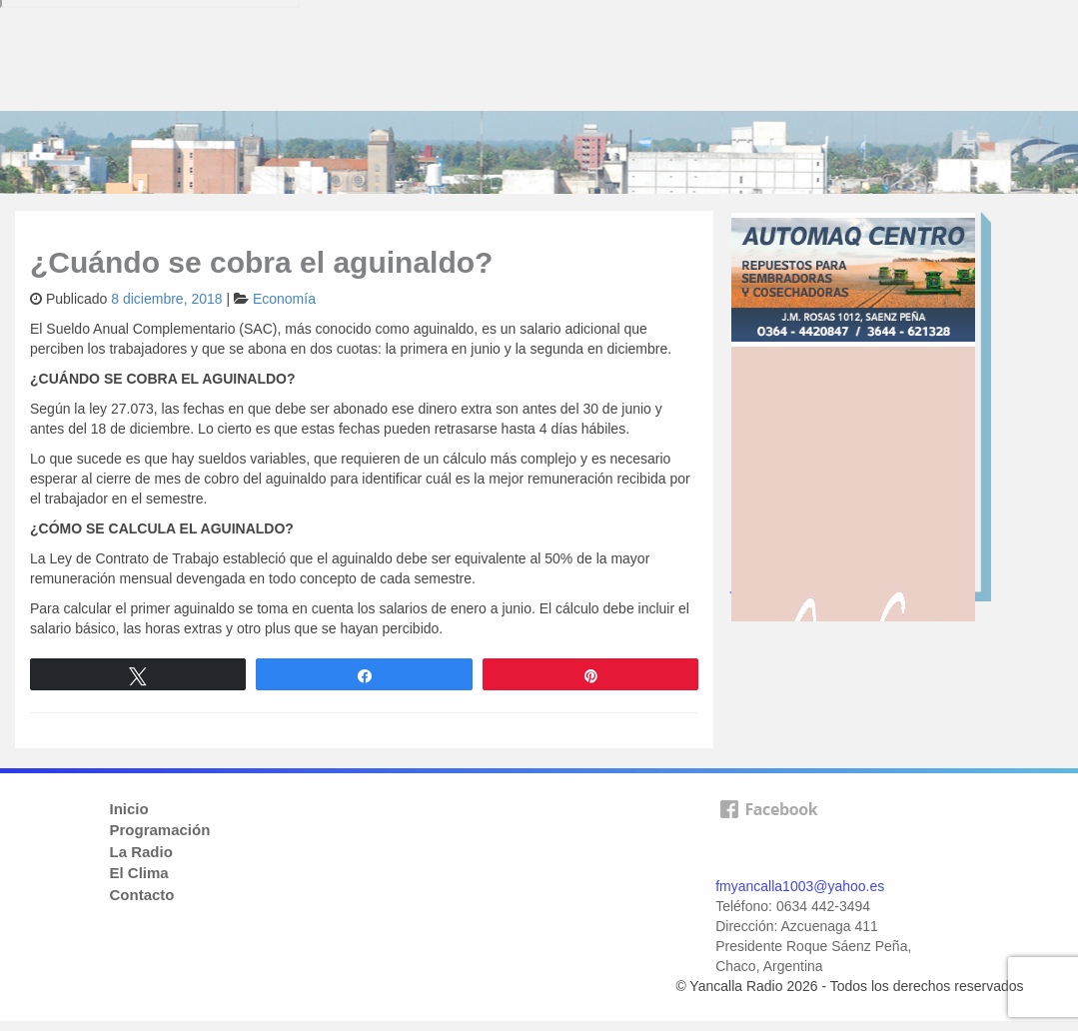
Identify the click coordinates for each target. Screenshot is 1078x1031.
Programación (160, 829)
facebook (768, 832)
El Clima (139, 872)
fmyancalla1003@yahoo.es (799, 886)
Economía (284, 299)
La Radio (141, 851)
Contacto (142, 894)
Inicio (129, 808)
